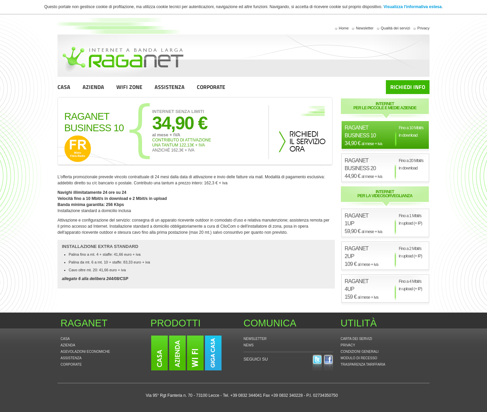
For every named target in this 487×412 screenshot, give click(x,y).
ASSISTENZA (170, 87)
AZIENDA (93, 87)
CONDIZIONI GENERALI (359, 351)
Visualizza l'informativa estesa (413, 6)
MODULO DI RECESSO (359, 358)
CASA (63, 87)
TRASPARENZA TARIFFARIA (363, 364)
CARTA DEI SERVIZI (356, 339)
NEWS (249, 345)
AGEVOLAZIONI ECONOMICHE (85, 351)
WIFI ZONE (129, 87)
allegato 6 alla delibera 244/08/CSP (95, 278)
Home (344, 28)
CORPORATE (211, 87)
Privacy (423, 28)
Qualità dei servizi (395, 28)
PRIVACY (348, 345)
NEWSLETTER (255, 339)
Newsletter (364, 28)
